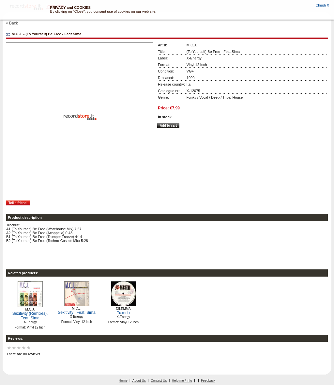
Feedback (208, 380)
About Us (139, 380)
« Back (12, 23)
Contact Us (159, 380)
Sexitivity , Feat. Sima (76, 312)
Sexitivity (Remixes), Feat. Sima (30, 315)
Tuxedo (123, 313)
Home (123, 380)
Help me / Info (182, 380)
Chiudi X (322, 5)
